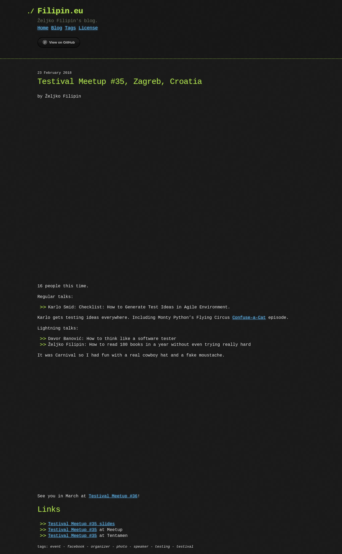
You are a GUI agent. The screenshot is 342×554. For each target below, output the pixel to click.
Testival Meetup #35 (72, 529)
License (88, 28)
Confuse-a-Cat (249, 317)
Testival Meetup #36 (113, 495)
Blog (56, 28)
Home (42, 28)
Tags (70, 28)
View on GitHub (59, 42)
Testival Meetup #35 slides (81, 523)
